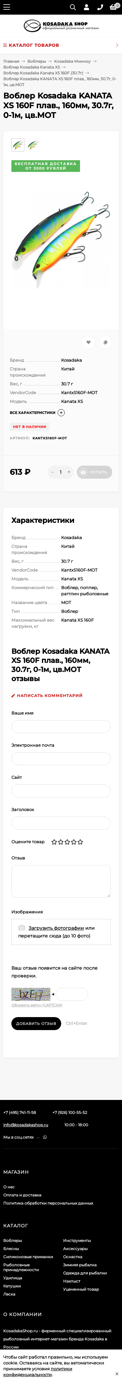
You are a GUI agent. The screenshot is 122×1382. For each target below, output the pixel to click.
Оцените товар (28, 841)
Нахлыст (71, 1281)
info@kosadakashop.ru (25, 1124)
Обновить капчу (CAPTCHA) (36, 1005)
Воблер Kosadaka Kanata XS (31, 67)
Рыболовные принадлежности (21, 1267)
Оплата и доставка (22, 1195)
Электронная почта (32, 745)
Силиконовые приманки (28, 1256)
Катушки (12, 1286)
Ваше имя (22, 713)
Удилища (12, 1277)
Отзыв (18, 857)
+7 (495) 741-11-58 (19, 1112)
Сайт (16, 777)
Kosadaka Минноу (72, 61)
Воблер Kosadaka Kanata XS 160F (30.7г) (43, 73)
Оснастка (72, 1256)
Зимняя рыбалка (80, 1264)
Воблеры (36, 61)
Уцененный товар (81, 1289)
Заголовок (22, 809)
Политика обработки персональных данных (48, 1203)
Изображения (27, 911)
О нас (9, 1186)
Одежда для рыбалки (85, 1273)
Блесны (11, 1248)
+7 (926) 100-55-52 (69, 1112)
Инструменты (77, 1240)
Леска (9, 1294)
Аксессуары (75, 1248)
